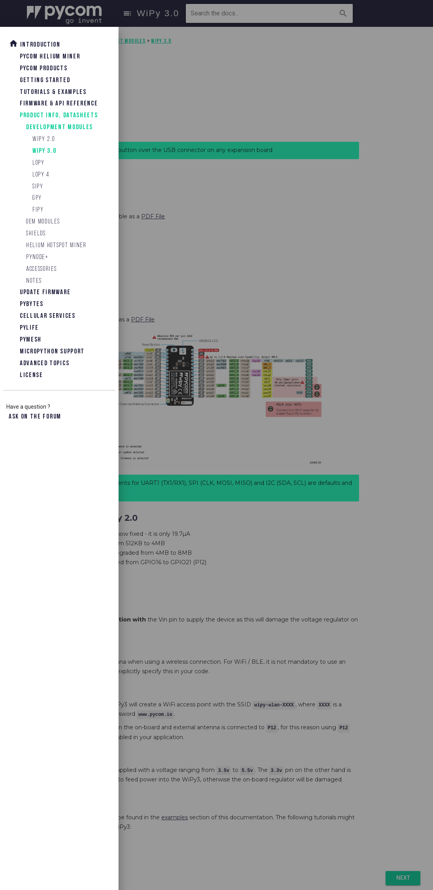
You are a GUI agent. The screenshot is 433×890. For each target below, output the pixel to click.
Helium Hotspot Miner (56, 245)
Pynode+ (37, 257)
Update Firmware (45, 292)
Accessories (41, 269)
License (31, 375)
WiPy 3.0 (44, 151)
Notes (34, 281)
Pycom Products (44, 68)
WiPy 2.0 (43, 139)
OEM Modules (43, 221)
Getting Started (45, 80)
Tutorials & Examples (53, 92)
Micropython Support (52, 351)
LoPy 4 (40, 174)
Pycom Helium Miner (50, 56)
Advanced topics (44, 363)
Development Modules (59, 127)
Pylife (29, 328)
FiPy (38, 210)
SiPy (37, 186)
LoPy (38, 163)
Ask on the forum (35, 416)
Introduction (35, 43)
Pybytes (31, 304)
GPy (37, 198)
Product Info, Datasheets (59, 115)
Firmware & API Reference (59, 103)
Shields (36, 233)
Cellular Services (48, 316)
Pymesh (31, 339)
